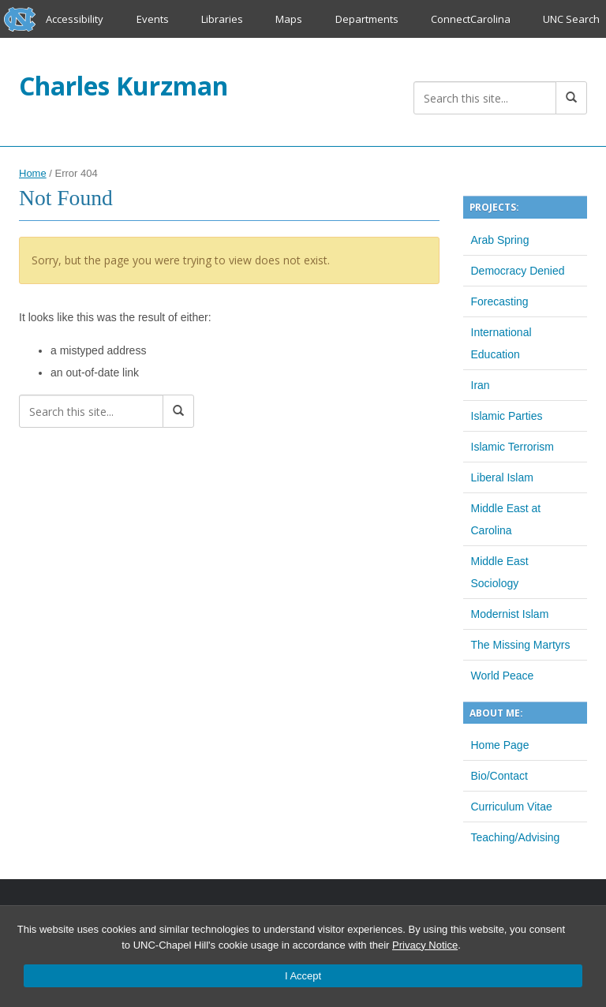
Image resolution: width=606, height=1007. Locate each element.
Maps (288, 19)
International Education (501, 343)
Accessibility (74, 19)
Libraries (222, 19)
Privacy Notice (425, 945)
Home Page (500, 745)
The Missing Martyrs (520, 644)
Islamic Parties (507, 416)
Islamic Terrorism (513, 446)
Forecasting (500, 301)
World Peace (502, 675)
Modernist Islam (510, 614)
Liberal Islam (502, 477)
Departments (366, 19)
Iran (480, 385)
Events (153, 19)
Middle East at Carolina (506, 519)
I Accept (303, 976)
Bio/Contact (499, 775)
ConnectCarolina (471, 19)
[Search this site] (484, 97)
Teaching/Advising (515, 837)
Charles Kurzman (123, 86)
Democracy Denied (518, 270)
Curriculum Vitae (511, 806)
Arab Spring (500, 240)
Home (33, 173)
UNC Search (571, 19)
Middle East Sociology (500, 572)
